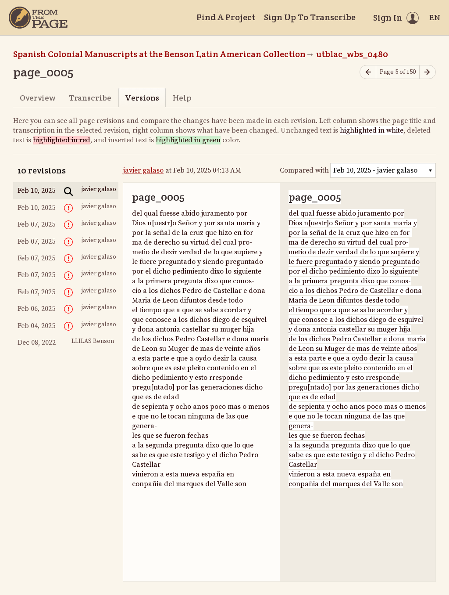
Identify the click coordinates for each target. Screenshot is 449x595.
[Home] (38, 18)
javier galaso (143, 170)
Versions (142, 98)
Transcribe (90, 98)
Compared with (304, 170)
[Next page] (427, 72)
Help (182, 98)
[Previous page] (368, 72)
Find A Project (225, 17)
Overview (37, 98)
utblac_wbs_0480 (352, 54)
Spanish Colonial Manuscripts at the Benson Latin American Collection (159, 54)
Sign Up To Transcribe (310, 17)
